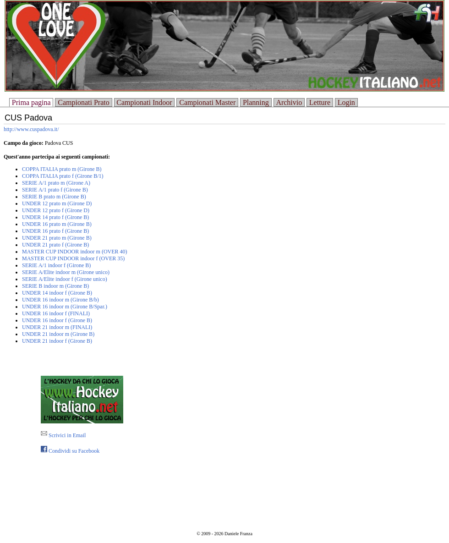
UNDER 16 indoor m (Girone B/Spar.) (64, 306)
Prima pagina (31, 102)
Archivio (289, 102)
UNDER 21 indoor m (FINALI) (57, 327)
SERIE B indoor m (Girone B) (55, 286)
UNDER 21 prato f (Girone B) (55, 244)
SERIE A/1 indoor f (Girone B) (56, 265)
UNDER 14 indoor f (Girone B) (57, 293)
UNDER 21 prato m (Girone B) (57, 238)
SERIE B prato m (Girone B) (54, 196)
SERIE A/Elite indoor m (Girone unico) (66, 272)
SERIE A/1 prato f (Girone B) (55, 189)
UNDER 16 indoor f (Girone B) (57, 320)
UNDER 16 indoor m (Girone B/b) (60, 299)
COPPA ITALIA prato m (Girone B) (62, 169)
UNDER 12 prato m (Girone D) (57, 203)
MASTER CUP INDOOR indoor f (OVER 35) (73, 258)
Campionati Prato (83, 102)
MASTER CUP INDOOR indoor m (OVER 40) (74, 251)
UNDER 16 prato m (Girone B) (57, 224)
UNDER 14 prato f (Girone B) (55, 217)
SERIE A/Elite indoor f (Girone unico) (64, 279)
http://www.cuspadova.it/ (31, 129)
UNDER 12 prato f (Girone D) (55, 210)
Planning (256, 102)
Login (346, 102)
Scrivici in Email (63, 435)
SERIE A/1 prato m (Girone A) (56, 183)
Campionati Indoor (144, 102)
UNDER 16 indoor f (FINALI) (56, 313)
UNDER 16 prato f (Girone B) (55, 231)
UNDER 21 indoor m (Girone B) (58, 334)
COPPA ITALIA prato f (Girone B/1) (63, 176)
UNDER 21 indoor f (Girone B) (57, 341)
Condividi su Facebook (70, 451)
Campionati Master (207, 102)
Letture (319, 102)
